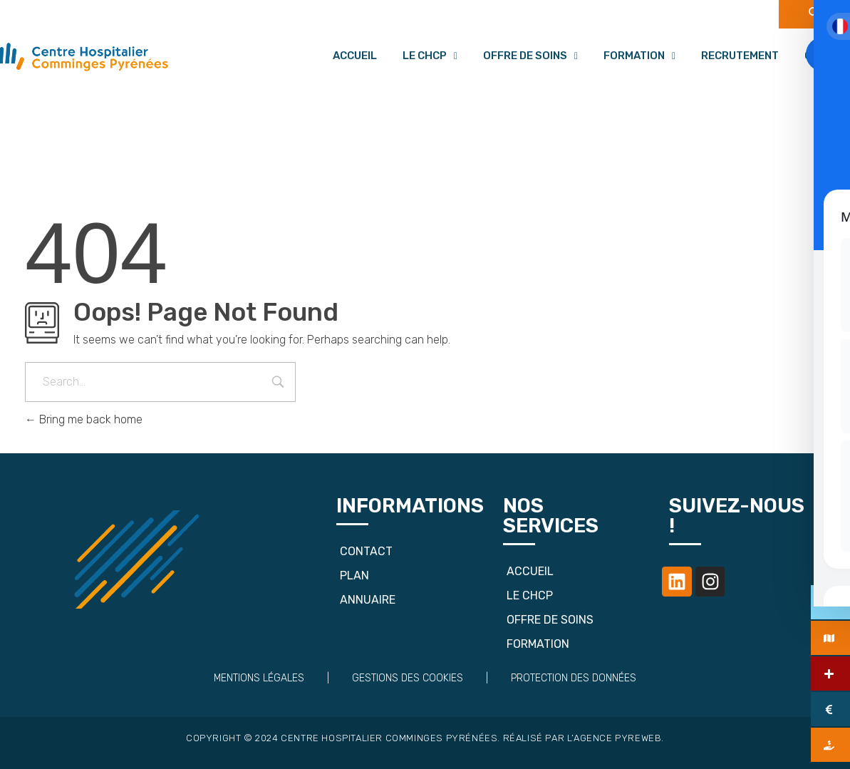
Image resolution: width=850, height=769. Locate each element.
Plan (354, 575)
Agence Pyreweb (617, 738)
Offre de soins (530, 55)
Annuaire (367, 600)
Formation (639, 55)
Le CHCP (430, 55)
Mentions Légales (259, 678)
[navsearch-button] (814, 14)
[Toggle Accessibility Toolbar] (822, 54)
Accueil (355, 55)
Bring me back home (83, 419)
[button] (430, 56)
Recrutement (740, 55)
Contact (366, 551)
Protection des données (573, 678)
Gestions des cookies (407, 678)
